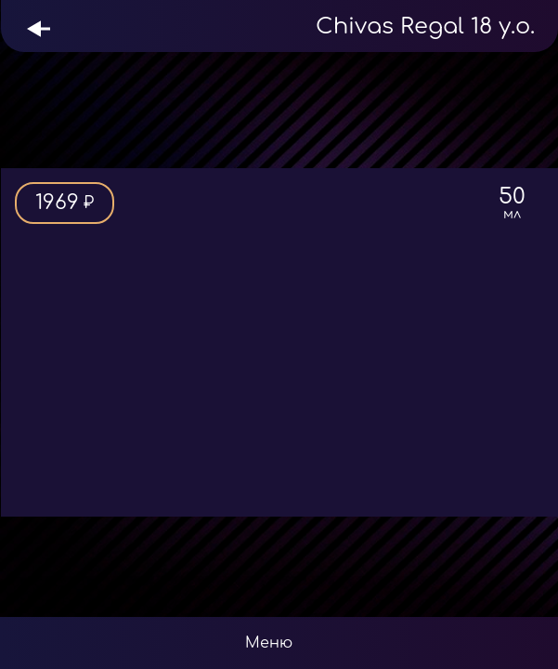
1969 (64, 203)
